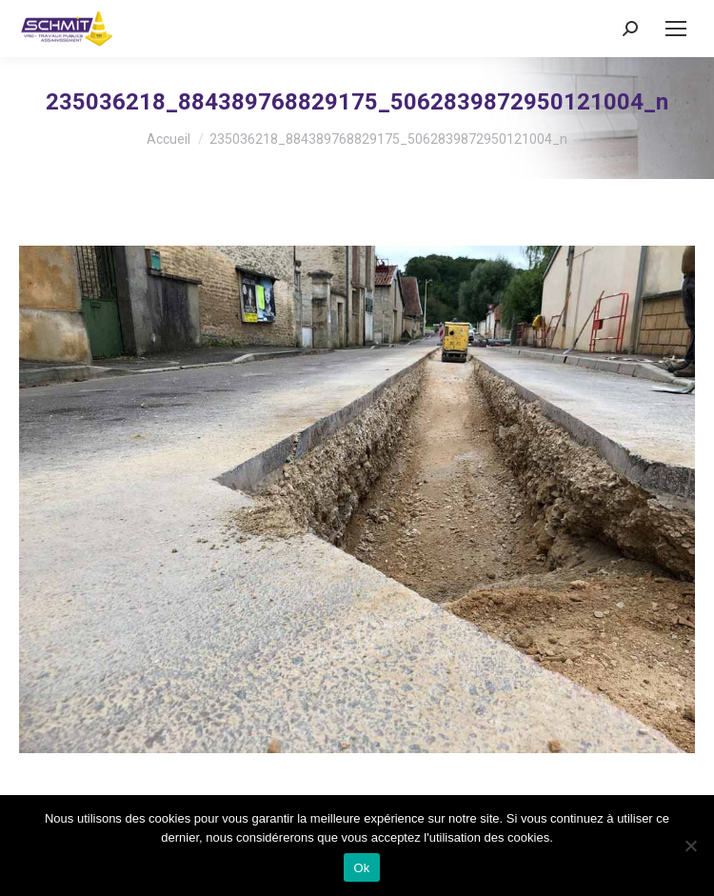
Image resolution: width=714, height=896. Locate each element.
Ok (361, 868)
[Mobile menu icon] (676, 29)
